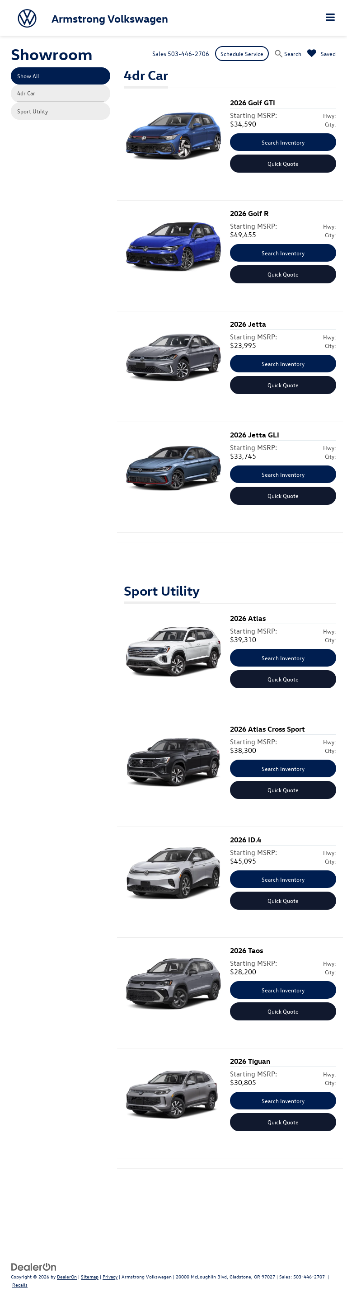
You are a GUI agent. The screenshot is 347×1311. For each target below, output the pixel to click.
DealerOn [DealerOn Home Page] (67, 1276)
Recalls (20, 1284)
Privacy (110, 1276)
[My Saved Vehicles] (321, 53)
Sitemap (89, 1276)
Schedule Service (241, 53)
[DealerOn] (34, 1266)
